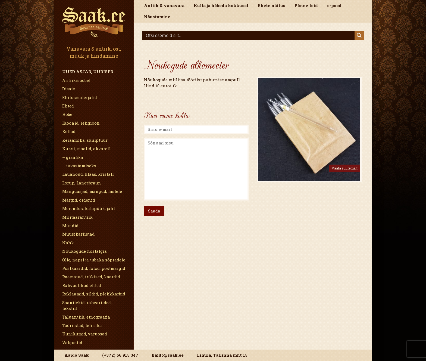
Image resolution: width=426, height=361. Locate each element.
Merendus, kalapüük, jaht (88, 208)
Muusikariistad (78, 234)
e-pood (334, 5)
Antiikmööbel (76, 80)
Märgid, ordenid (78, 200)
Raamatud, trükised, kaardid (91, 276)
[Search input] (249, 35)
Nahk (68, 242)
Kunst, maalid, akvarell (86, 148)
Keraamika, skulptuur (85, 140)
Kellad (69, 131)
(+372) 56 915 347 (120, 355)
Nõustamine (157, 16)
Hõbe (67, 114)
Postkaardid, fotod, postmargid (93, 268)
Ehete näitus (271, 5)
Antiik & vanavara (164, 5)
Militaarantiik (77, 217)
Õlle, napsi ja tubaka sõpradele (93, 260)
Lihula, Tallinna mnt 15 (222, 355)
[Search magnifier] (359, 35)
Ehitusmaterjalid (79, 97)
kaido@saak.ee (168, 355)
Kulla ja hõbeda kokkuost (221, 5)
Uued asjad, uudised (87, 71)
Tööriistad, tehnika (82, 325)
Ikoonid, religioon (81, 123)
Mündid (70, 225)
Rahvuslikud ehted (81, 285)
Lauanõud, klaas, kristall (88, 174)
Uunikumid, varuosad (84, 334)
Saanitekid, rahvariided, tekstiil (87, 305)
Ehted (68, 106)
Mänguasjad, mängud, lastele (92, 191)
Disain (69, 88)
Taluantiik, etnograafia (86, 317)
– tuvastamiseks (79, 165)
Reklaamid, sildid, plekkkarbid (93, 294)
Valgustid (72, 342)
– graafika (72, 157)
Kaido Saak (76, 355)
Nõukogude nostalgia (84, 251)
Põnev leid (306, 5)
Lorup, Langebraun (81, 183)
